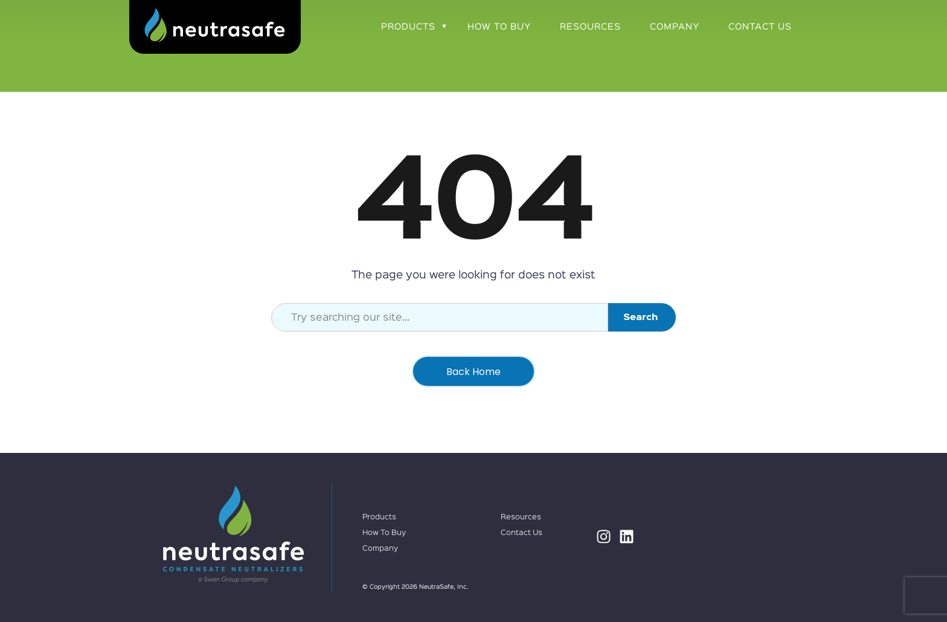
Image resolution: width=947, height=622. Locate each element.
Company (674, 27)
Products (408, 27)
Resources (590, 27)
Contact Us (760, 27)
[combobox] (439, 317)
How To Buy (499, 27)
